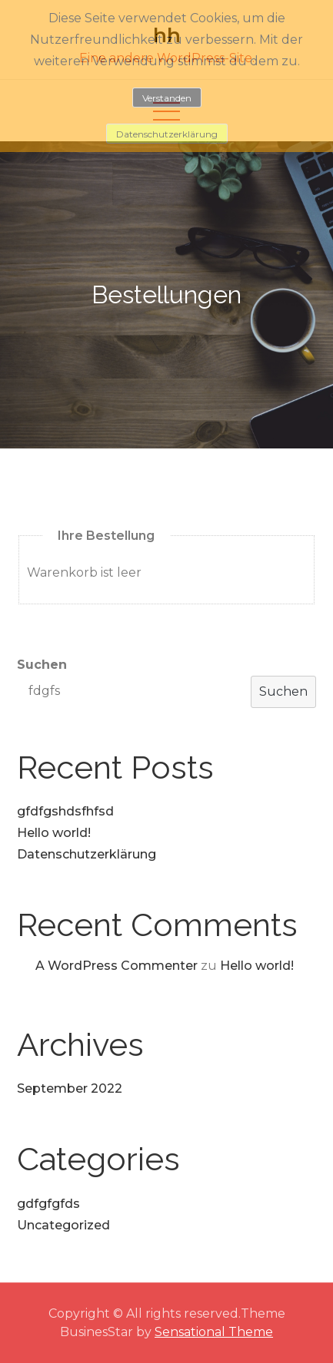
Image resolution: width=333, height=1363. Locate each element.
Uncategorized (63, 1225)
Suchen (42, 664)
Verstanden (166, 98)
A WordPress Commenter (116, 965)
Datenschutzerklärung (86, 854)
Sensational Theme (214, 1332)
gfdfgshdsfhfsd (65, 811)
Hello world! (54, 832)
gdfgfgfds (48, 1203)
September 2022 (69, 1088)
